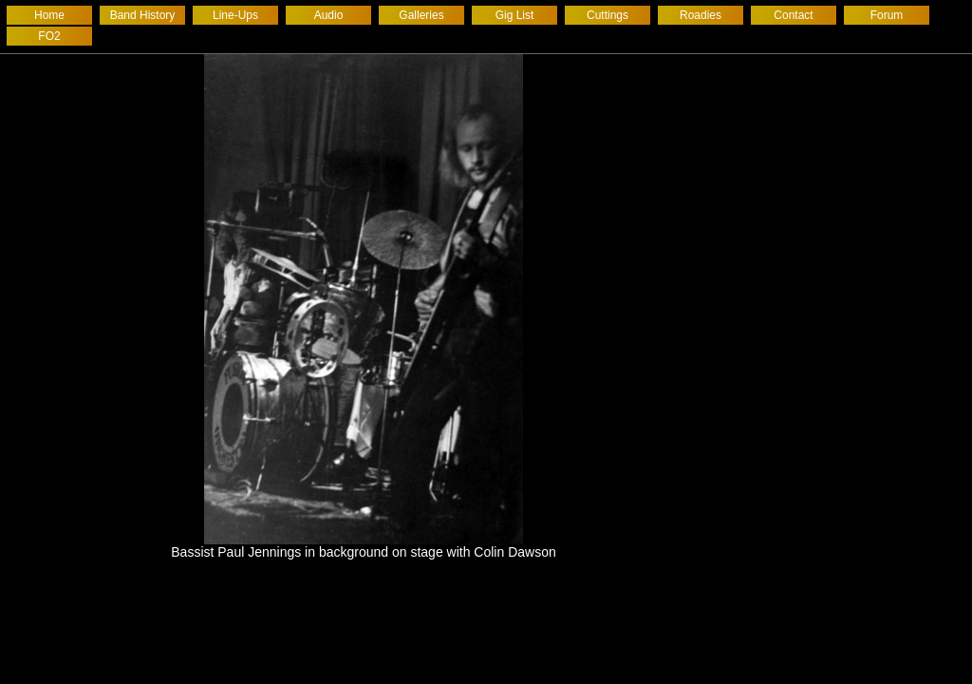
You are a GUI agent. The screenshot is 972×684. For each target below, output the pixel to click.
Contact (793, 15)
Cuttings (607, 15)
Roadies (700, 15)
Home (49, 15)
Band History (143, 15)
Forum (887, 15)
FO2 (49, 36)
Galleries (421, 15)
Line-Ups (235, 15)
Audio (329, 15)
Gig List (514, 15)
